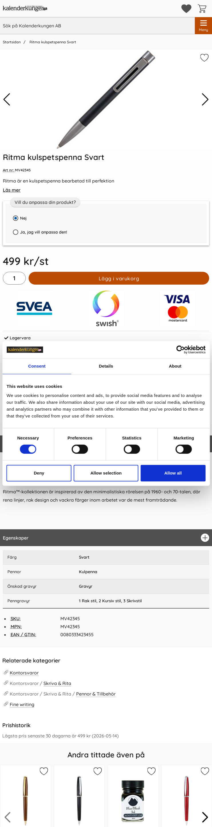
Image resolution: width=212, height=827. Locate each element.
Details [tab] (106, 366)
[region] (106, 537)
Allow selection (106, 473)
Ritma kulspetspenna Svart (52, 42)
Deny (39, 473)
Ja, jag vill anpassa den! (38, 234)
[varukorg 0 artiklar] (203, 8)
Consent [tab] (36, 366)
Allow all (173, 473)
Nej (23, 218)
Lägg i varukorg (119, 278)
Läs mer (12, 190)
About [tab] (175, 366)
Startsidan (12, 42)
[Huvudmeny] (203, 25)
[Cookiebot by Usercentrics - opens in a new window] (180, 349)
